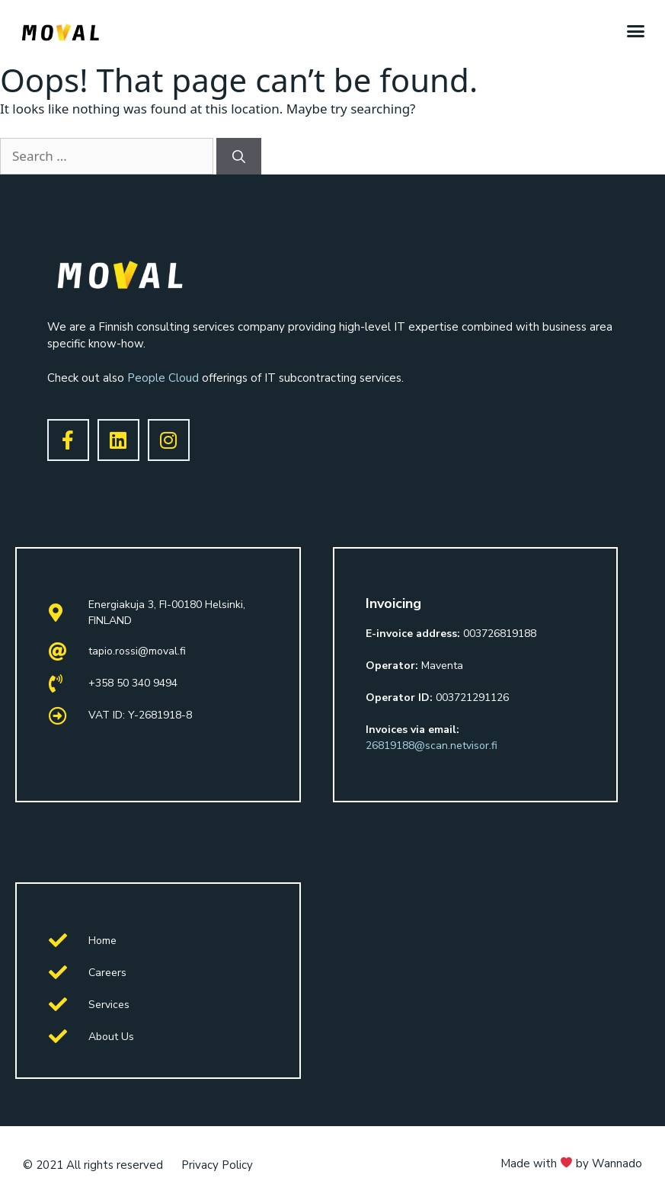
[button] (636, 30)
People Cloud (163, 378)
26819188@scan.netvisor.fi (431, 745)
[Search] (238, 156)
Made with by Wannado (571, 1163)
